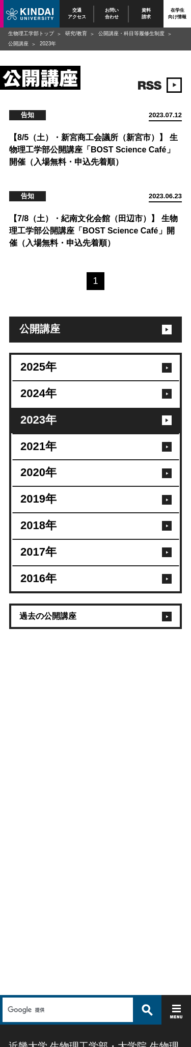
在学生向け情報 (177, 13)
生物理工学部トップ (31, 33)
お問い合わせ (112, 13)
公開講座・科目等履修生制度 (131, 33)
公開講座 (18, 43)
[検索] (66, 1010)
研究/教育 (76, 33)
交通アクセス (77, 13)
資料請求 (146, 13)
